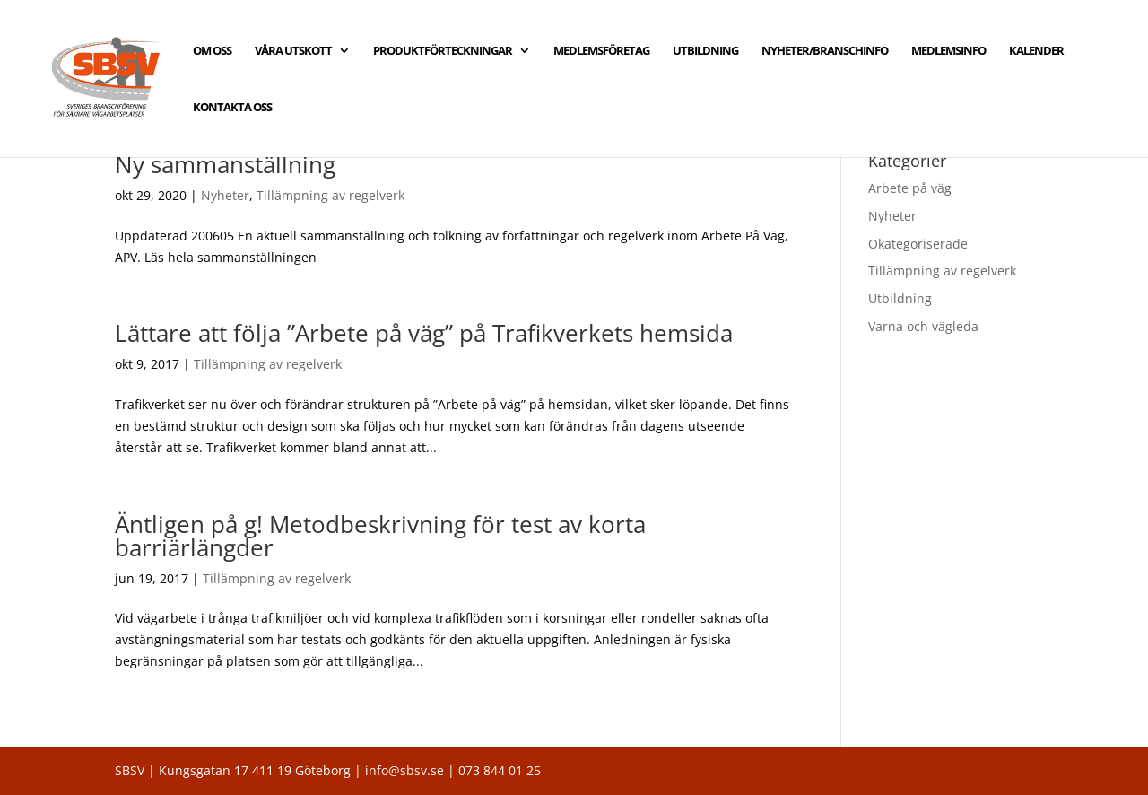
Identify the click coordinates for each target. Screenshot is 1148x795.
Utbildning (900, 298)
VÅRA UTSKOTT (293, 51)
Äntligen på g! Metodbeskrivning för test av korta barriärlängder (380, 535)
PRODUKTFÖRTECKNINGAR (442, 51)
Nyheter (225, 195)
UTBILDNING (705, 51)
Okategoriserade (918, 243)
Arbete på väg (910, 188)
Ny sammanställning (225, 164)
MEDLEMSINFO (948, 51)
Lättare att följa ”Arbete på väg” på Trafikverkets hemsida (424, 333)
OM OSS (212, 51)
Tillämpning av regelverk (330, 195)
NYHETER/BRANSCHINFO (824, 51)
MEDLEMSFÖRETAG (601, 51)
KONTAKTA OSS (232, 107)
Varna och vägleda (923, 326)
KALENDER (1036, 51)
